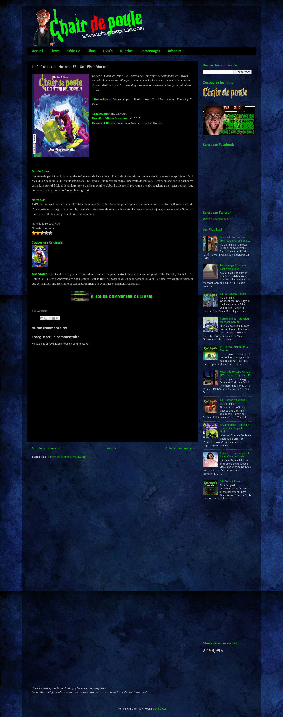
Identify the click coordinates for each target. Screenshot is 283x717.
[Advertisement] (219, 571)
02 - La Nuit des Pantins (233, 294)
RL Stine (126, 51)
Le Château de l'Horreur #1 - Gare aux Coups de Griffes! (235, 428)
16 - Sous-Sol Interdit (232, 481)
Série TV (73, 51)
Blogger (162, 708)
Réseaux (174, 51)
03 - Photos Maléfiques (233, 400)
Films (92, 51)
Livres (55, 51)
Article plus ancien (179, 448)
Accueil (37, 51)
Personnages (150, 51)
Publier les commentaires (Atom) (67, 457)
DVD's (108, 51)
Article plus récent (46, 448)
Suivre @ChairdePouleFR (217, 219)
